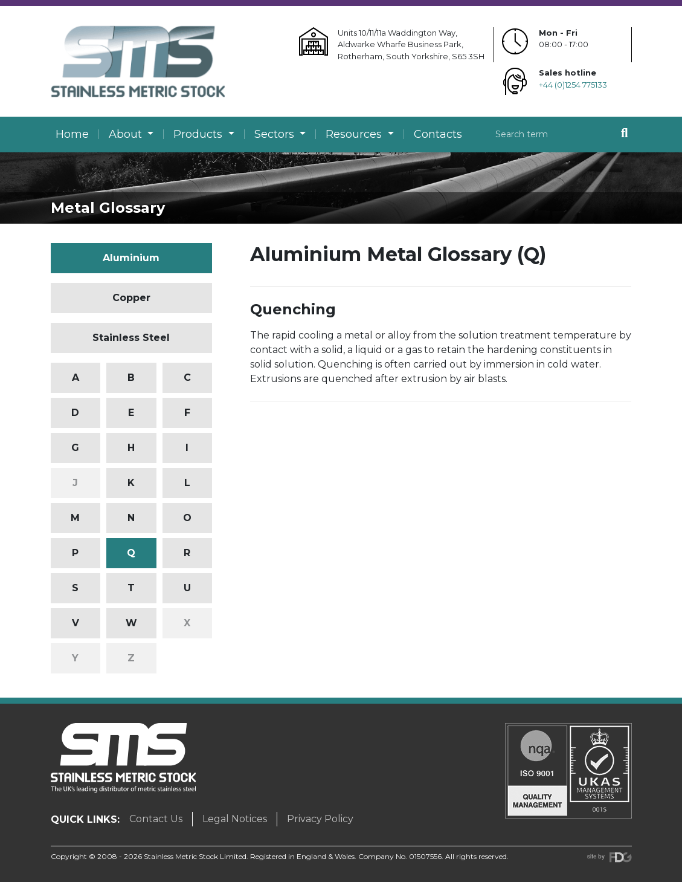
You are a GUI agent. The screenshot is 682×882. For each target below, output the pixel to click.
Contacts (438, 134)
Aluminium (131, 258)
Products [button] (199, 134)
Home (72, 134)
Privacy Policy (320, 819)
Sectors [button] (275, 134)
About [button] (127, 134)
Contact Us (155, 819)
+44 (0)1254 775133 (573, 84)
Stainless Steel (131, 337)
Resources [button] (355, 134)
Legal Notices (234, 819)
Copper (131, 297)
